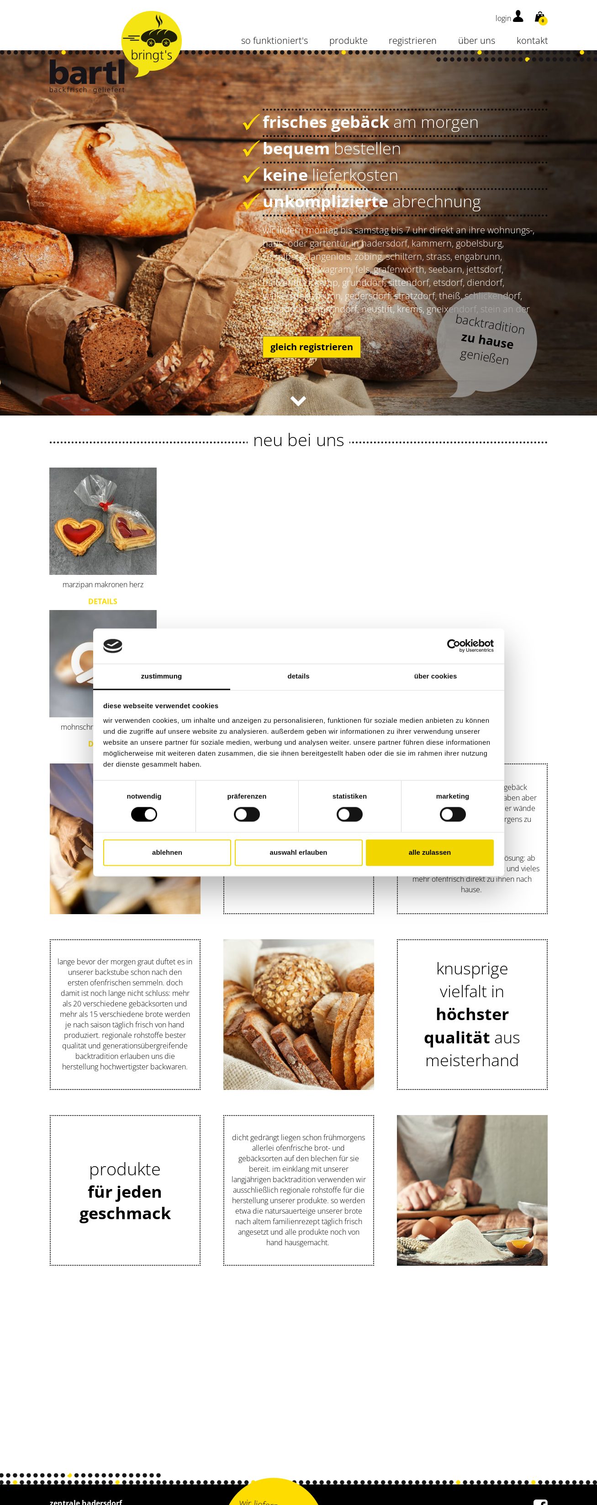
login (509, 18)
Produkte (348, 40)
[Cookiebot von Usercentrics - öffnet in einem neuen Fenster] (454, 646)
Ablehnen (167, 852)
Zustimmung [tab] (161, 676)
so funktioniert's (274, 40)
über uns (476, 40)
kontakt (532, 40)
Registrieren (413, 40)
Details (102, 601)
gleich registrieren (311, 347)
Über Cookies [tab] (435, 676)
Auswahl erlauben (299, 852)
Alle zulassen (430, 852)
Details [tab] (298, 676)
